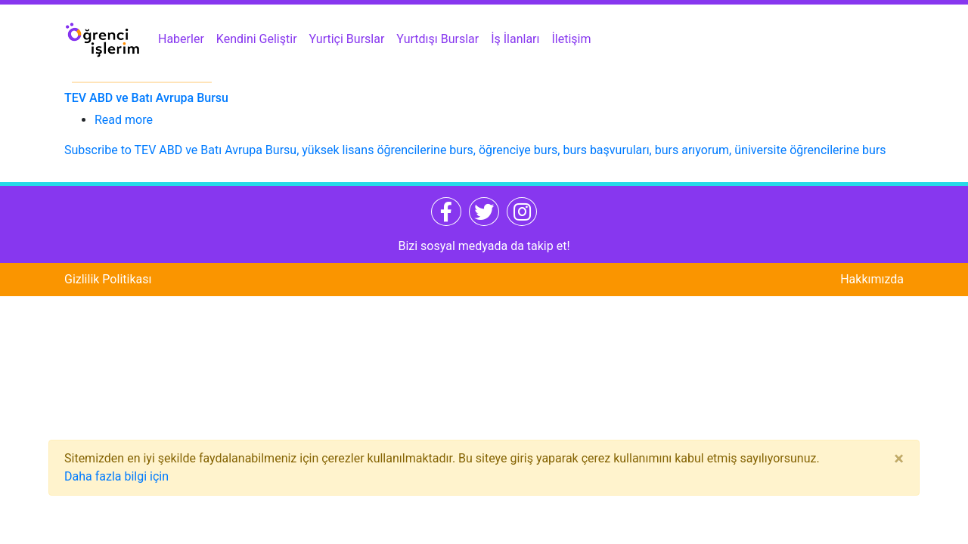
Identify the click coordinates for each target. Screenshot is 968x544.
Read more (124, 120)
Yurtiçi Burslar (347, 39)
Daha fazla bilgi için (116, 476)
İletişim (571, 39)
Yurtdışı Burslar (437, 39)
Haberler (181, 39)
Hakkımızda (872, 279)
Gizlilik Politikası (107, 279)
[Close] (899, 458)
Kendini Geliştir (256, 39)
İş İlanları (515, 39)
